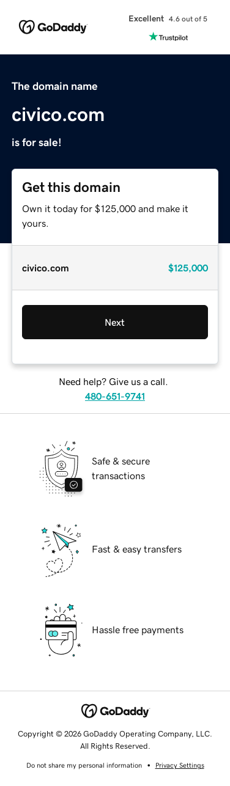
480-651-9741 (115, 396)
